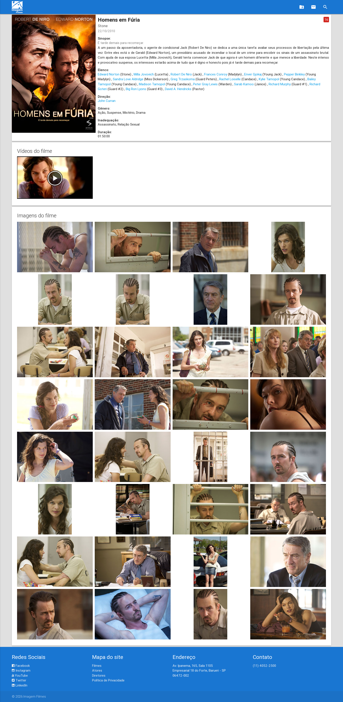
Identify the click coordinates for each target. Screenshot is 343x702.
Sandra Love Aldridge (128, 79)
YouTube (20, 675)
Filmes (97, 666)
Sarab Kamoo (244, 84)
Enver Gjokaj (253, 74)
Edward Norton (108, 74)
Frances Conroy (215, 74)
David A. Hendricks (178, 89)
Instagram (21, 670)
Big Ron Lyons (136, 89)
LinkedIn (19, 685)
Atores (97, 670)
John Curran (107, 101)
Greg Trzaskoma (183, 79)
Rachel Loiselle (230, 79)
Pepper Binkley (294, 74)
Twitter (19, 680)
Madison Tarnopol (152, 84)
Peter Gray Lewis (205, 84)
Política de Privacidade (108, 680)
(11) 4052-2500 (264, 666)
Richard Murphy (280, 84)
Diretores (98, 675)
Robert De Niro (181, 74)
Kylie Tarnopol (269, 79)
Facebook (21, 666)
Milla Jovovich (144, 74)
